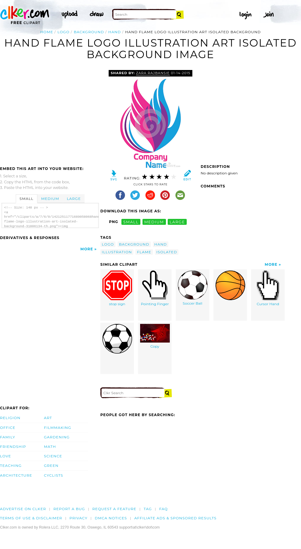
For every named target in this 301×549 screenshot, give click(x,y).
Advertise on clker (23, 509)
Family (7, 437)
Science (53, 456)
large (177, 221)
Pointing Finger (155, 288)
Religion (10, 418)
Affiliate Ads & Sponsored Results (175, 518)
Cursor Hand (268, 288)
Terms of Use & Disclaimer (31, 518)
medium (154, 221)
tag (148, 509)
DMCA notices (111, 518)
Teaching (11, 465)
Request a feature (114, 509)
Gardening (57, 437)
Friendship (13, 446)
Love (5, 456)
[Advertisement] (50, 114)
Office (7, 427)
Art (48, 418)
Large (74, 198)
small (131, 221)
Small (27, 198)
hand (114, 32)
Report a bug (69, 509)
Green (51, 465)
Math (50, 446)
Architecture (16, 475)
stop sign (117, 288)
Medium (50, 198)
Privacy (78, 518)
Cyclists (53, 475)
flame (144, 252)
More (86, 249)
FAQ (163, 509)
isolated (166, 252)
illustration (117, 252)
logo (63, 32)
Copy (155, 336)
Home (46, 32)
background (89, 32)
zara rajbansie (153, 73)
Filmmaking (57, 427)
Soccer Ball (192, 287)
